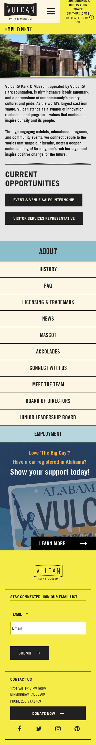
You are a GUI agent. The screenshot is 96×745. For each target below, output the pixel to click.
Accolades (48, 351)
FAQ (48, 285)
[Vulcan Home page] (48, 572)
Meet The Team (48, 384)
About (48, 251)
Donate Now (48, 713)
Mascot (48, 335)
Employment (48, 433)
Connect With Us (48, 368)
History (48, 269)
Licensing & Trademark (48, 302)
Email (20, 614)
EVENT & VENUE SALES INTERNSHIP (43, 199)
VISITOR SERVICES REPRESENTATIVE (44, 218)
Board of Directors (48, 400)
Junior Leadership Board (48, 417)
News (48, 318)
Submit (29, 653)
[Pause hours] (91, 18)
